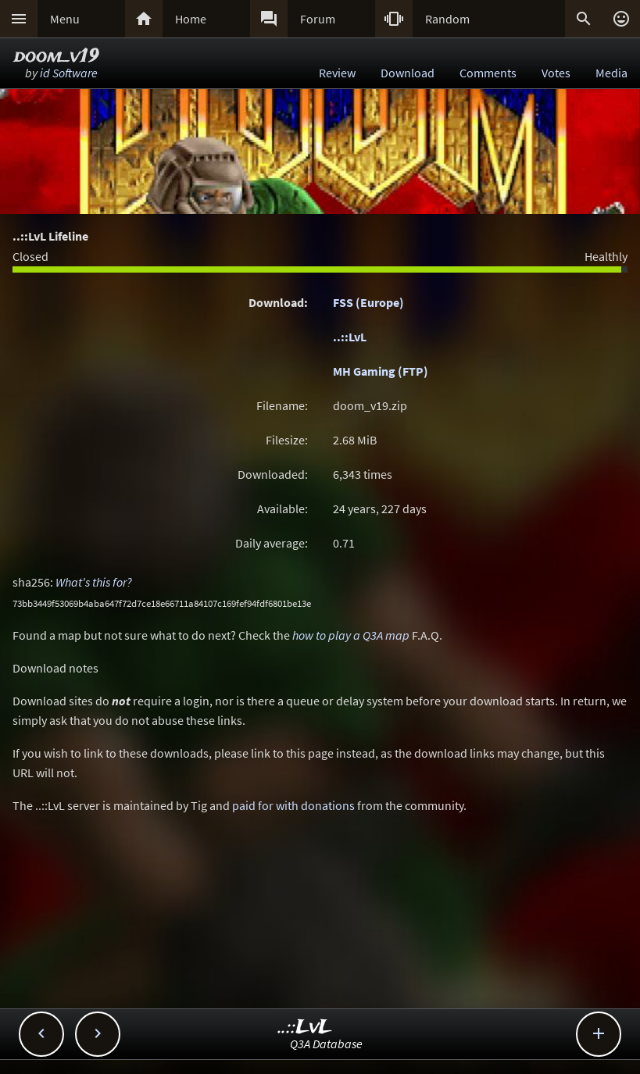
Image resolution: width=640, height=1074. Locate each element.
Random (447, 19)
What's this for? (93, 582)
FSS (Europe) (368, 302)
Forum (317, 19)
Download (407, 72)
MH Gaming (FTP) (380, 371)
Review (337, 72)
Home (190, 19)
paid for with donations (293, 805)
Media (611, 72)
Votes (556, 72)
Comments (488, 72)
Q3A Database (326, 1043)
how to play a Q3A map (350, 635)
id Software (69, 72)
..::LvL (349, 336)
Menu (65, 19)
